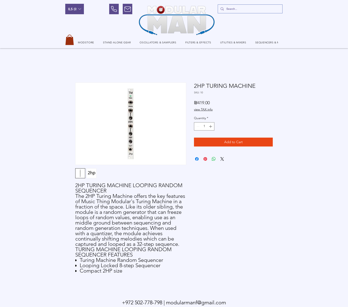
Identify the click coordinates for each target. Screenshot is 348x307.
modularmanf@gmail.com (196, 302)
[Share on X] (222, 159)
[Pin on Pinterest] (205, 159)
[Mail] (127, 9)
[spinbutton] (204, 126)
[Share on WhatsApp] (213, 159)
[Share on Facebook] (197, 159)
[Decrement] (197, 126)
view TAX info (203, 109)
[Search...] (249, 9)
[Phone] (114, 9)
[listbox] (74, 9)
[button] (74, 9)
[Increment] (211, 126)
